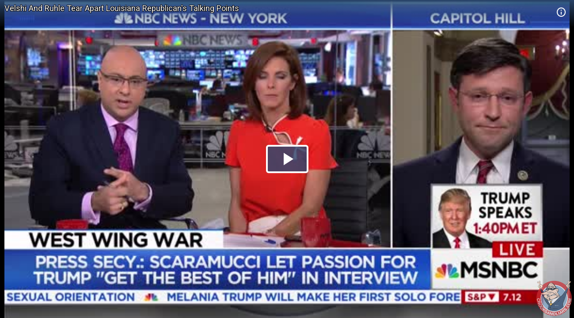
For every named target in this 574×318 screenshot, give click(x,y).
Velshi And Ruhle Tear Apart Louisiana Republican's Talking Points (121, 8)
